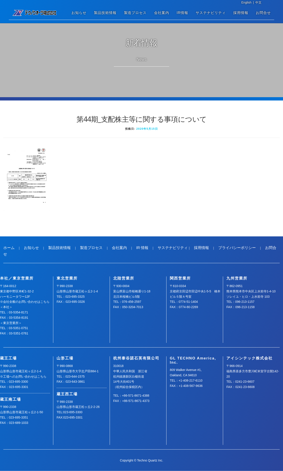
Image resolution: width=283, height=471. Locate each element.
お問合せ (263, 13)
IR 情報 (142, 248)
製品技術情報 (105, 13)
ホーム (9, 248)
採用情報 (240, 13)
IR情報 (182, 13)
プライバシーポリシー (237, 248)
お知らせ (78, 13)
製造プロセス (135, 13)
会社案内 (161, 13)
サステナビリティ (211, 13)
